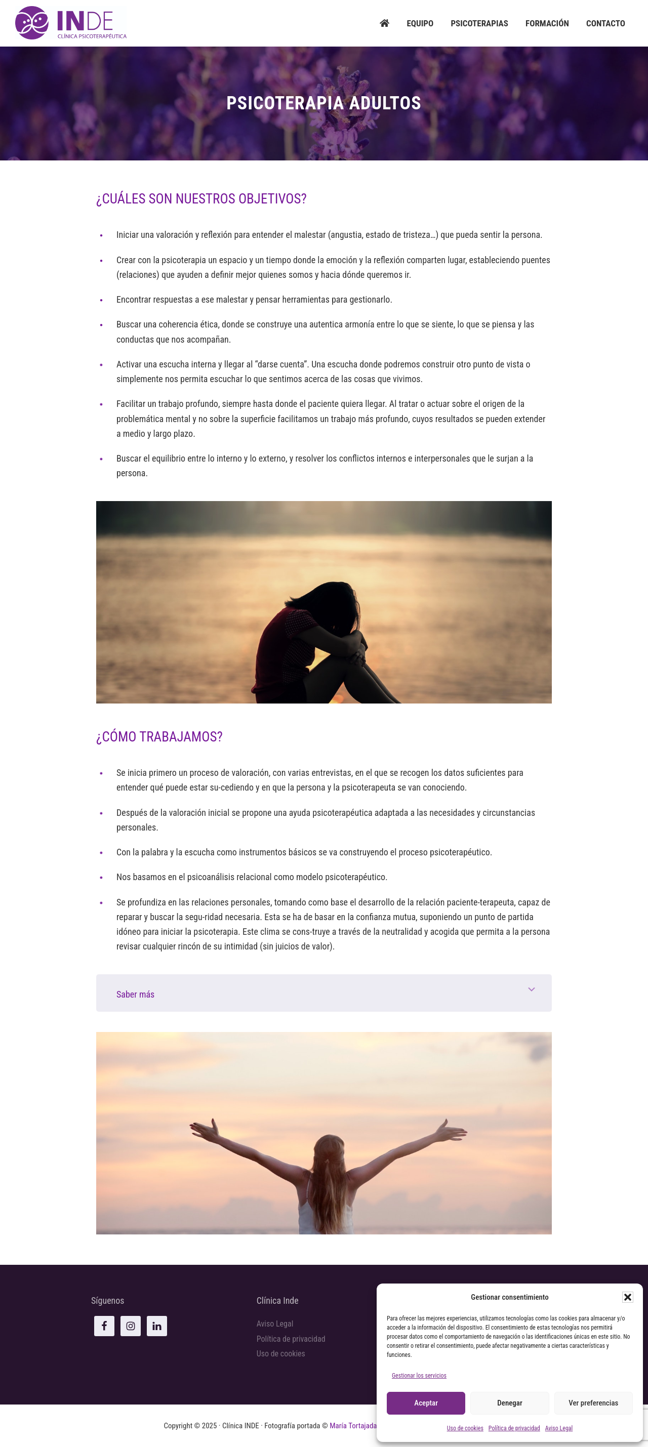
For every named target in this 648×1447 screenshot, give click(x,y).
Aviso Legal (559, 1428)
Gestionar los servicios (419, 1375)
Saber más (135, 994)
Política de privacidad (514, 1428)
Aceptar (426, 1403)
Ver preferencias (593, 1403)
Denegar (509, 1403)
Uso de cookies (465, 1428)
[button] (628, 1297)
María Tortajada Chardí (364, 1425)
